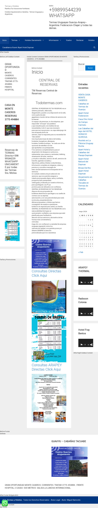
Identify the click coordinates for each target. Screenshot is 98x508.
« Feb (80, 252)
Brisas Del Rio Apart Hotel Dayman (84, 171)
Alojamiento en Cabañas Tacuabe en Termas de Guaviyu (85, 183)
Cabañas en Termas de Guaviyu (83, 107)
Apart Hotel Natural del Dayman (83, 162)
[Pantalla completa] (92, 282)
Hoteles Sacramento (35, 40)
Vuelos (69, 40)
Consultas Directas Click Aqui (46, 273)
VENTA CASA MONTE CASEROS (84, 97)
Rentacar (80, 40)
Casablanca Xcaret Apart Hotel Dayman (18, 47)
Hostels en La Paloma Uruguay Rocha (85, 143)
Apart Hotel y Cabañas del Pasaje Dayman (85, 152)
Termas (17, 40)
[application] (85, 281)
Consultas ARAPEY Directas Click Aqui (47, 367)
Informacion (56, 40)
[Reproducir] (81, 282)
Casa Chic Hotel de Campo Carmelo (85, 122)
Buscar (81, 64)
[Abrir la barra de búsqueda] (94, 47)
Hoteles (91, 40)
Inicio (4, 40)
